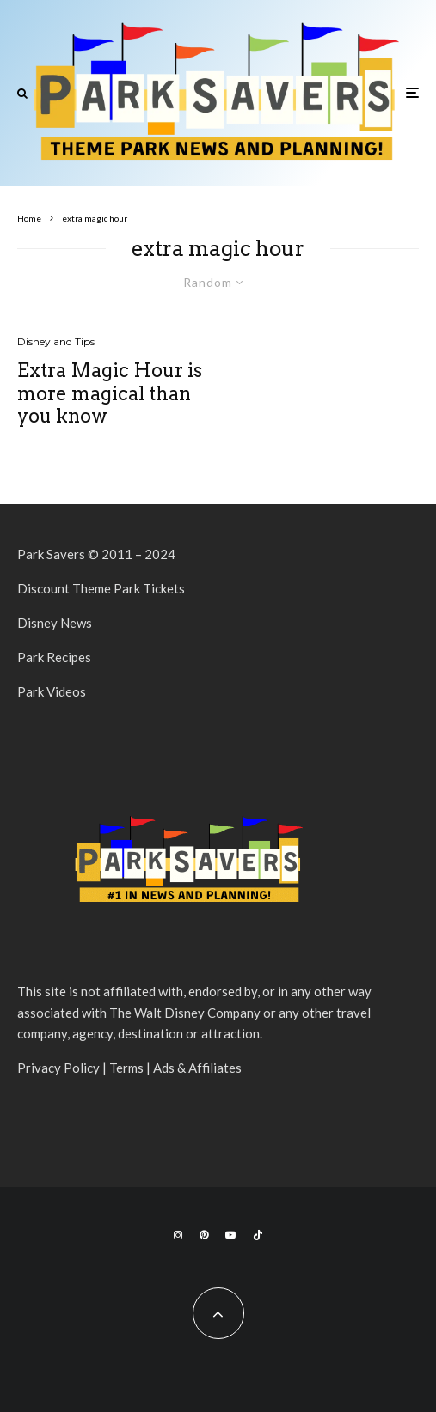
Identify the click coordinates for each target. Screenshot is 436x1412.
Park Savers (51, 554)
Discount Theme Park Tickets (101, 588)
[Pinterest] (204, 1235)
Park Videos (51, 691)
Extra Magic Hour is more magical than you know (109, 393)
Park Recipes (54, 657)
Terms (126, 1067)
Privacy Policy (58, 1067)
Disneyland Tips (56, 341)
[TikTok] (258, 1235)
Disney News (54, 622)
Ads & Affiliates (197, 1067)
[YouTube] (230, 1235)
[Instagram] (178, 1235)
